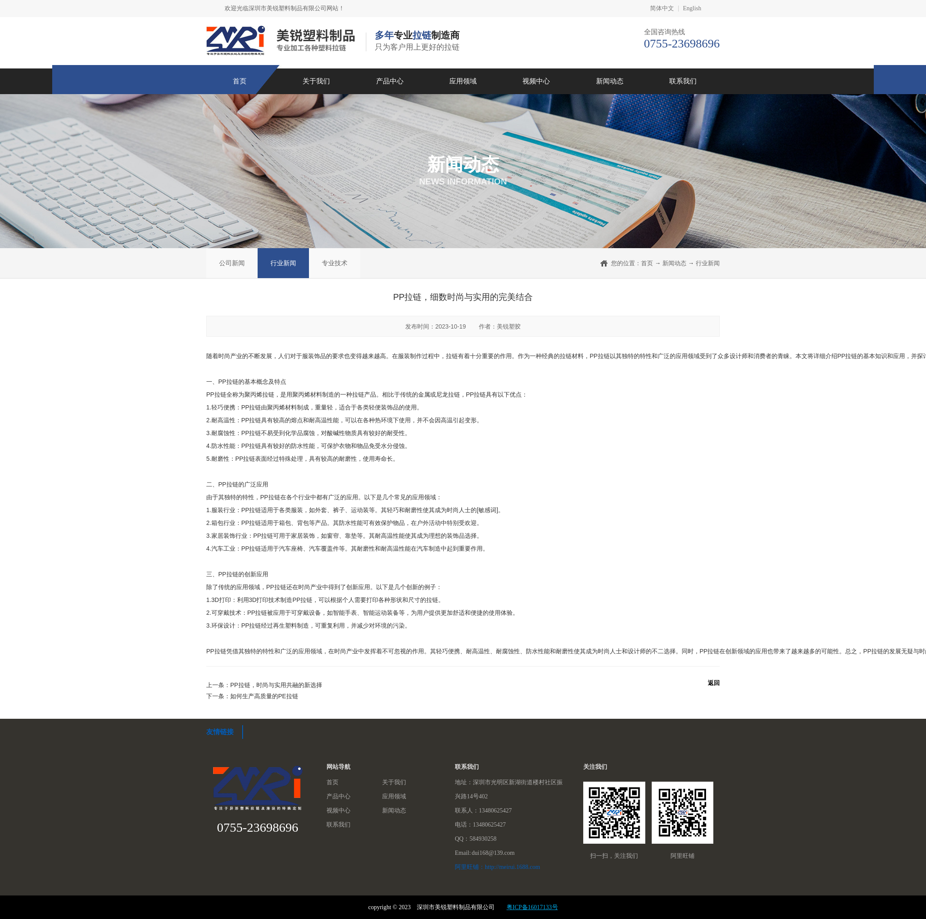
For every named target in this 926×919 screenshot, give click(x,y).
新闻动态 (609, 81)
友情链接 (220, 731)
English (692, 9)
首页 (239, 81)
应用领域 (463, 81)
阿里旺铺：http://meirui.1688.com (497, 867)
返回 (714, 682)
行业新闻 (283, 263)
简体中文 (662, 9)
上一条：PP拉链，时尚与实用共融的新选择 (264, 685)
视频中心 (536, 81)
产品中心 (390, 81)
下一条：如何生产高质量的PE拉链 (252, 696)
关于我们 (316, 81)
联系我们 (683, 81)
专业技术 (334, 263)
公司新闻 (232, 263)
